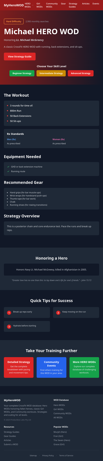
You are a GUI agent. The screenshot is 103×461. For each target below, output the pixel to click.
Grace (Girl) (59, 444)
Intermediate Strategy (51, 73)
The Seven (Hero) (62, 440)
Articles (86, 3)
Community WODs (52, 5)
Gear (63, 3)
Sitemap (33, 455)
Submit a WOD (11, 444)
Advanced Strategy (80, 73)
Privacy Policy (48, 455)
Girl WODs (39, 5)
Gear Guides (10, 436)
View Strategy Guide (19, 56)
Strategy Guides (73, 5)
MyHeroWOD (14, 5)
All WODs (58, 417)
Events (96, 3)
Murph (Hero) (60, 432)
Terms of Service (66, 455)
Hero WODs (59, 405)
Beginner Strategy (22, 73)
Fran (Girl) (58, 436)
